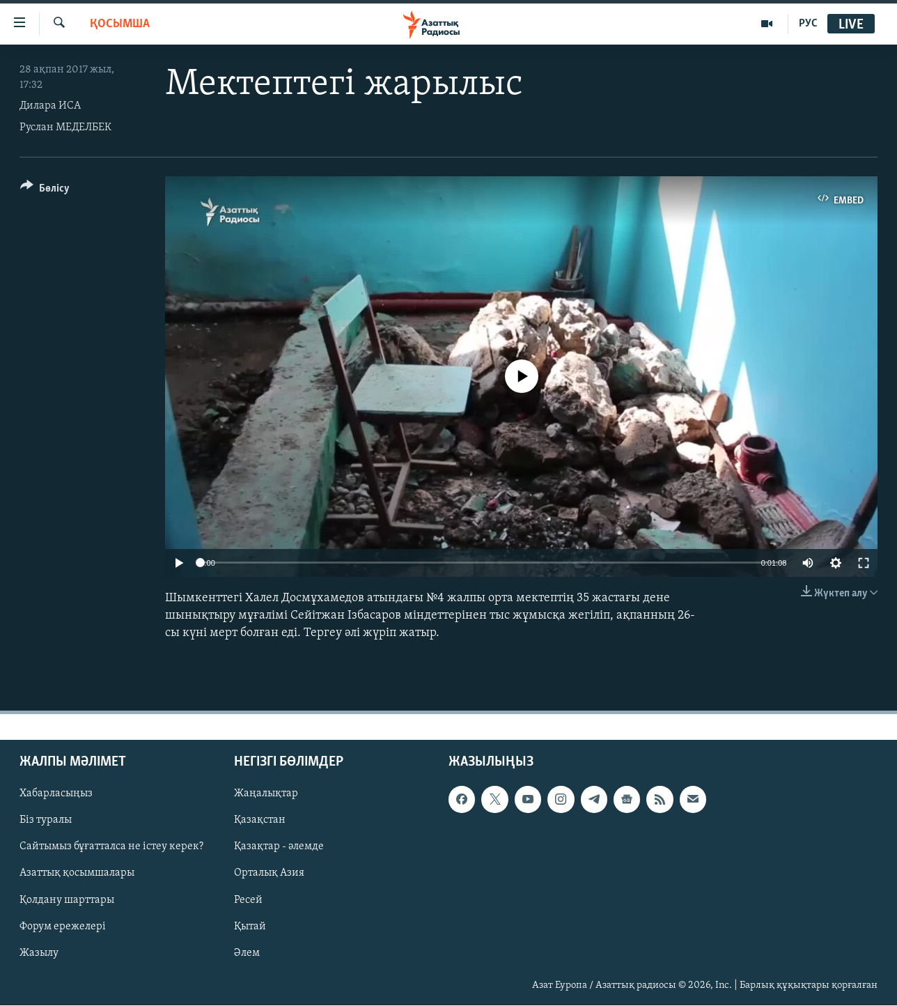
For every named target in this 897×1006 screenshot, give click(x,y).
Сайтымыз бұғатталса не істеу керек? (111, 847)
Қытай (250, 926)
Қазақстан (260, 820)
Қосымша (120, 24)
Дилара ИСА (50, 105)
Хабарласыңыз (56, 794)
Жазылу (39, 953)
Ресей (248, 900)
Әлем (247, 953)
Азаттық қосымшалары (77, 873)
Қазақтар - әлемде (279, 847)
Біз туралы (46, 820)
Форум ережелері (63, 926)
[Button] (45, 190)
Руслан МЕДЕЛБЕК (65, 127)
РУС (808, 23)
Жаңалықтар (266, 794)
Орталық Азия (269, 873)
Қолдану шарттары (67, 900)
